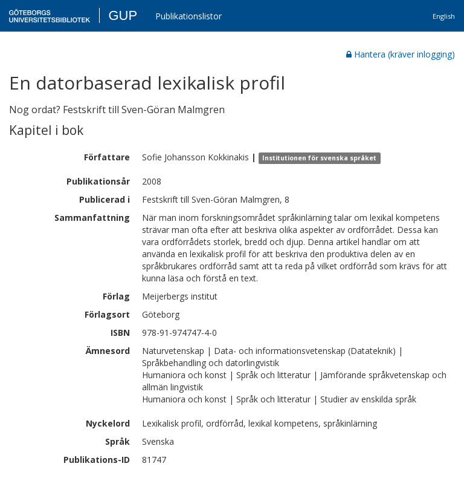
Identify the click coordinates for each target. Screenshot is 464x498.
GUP (122, 15)
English (444, 16)
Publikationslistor (188, 16)
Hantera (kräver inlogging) (400, 54)
